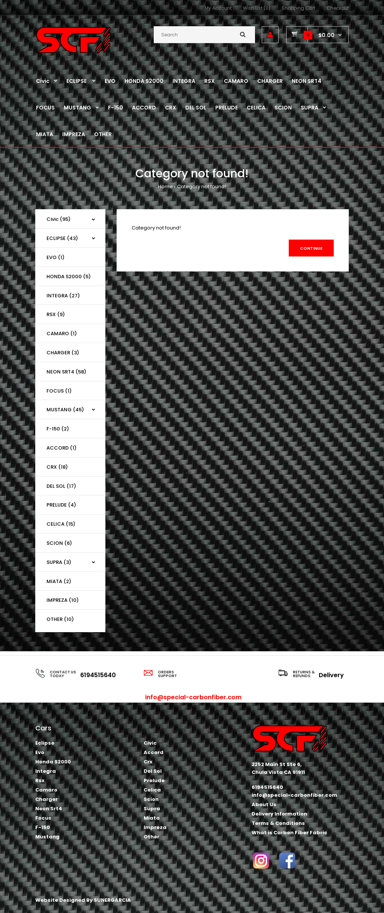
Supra (152, 808)
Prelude (154, 780)
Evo (39, 752)
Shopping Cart (298, 8)
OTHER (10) (60, 619)
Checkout (338, 8)
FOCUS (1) (59, 390)
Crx (148, 761)
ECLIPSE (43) (62, 238)
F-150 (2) (57, 428)
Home (165, 186)
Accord (154, 752)
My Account (218, 8)
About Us (264, 804)
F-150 (42, 827)
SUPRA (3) (58, 562)
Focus (43, 818)
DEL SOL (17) (61, 486)
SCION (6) (59, 543)
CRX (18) (57, 467)
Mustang (47, 836)
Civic (150, 743)
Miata (152, 818)
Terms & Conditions (278, 823)
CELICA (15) (60, 524)
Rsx (40, 780)
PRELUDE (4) (61, 504)
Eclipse (44, 743)
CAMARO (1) (61, 333)
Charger (46, 799)
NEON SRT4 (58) (66, 371)
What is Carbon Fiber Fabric (289, 832)
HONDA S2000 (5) (68, 276)
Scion (151, 799)
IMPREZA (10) (62, 600)
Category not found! (201, 186)
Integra (45, 771)
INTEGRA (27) (63, 295)
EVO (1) (55, 257)
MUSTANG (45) (65, 409)
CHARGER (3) (62, 352)
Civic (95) (58, 219)
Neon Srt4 (48, 808)
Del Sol (153, 771)
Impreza (155, 827)
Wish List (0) (256, 8)
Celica (152, 789)
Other (151, 836)
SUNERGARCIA (112, 900)
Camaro (46, 789)
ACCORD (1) (61, 447)
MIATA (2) (58, 581)
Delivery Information (279, 813)
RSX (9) (55, 314)
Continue (311, 248)
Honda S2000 (53, 761)
